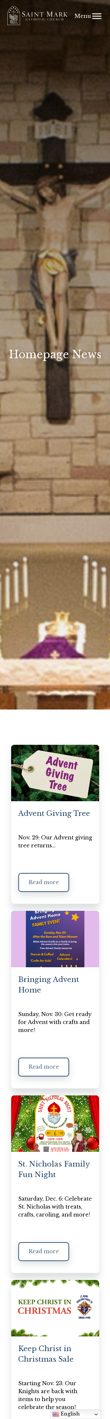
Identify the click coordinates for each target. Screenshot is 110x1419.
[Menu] (96, 16)
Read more (43, 882)
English (66, 1414)
